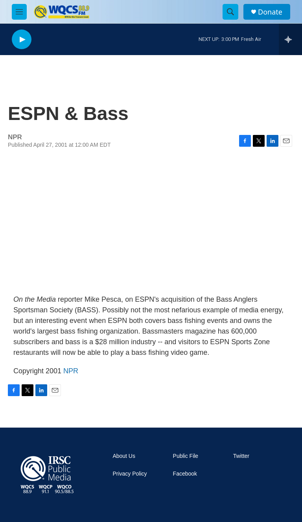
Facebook (185, 474)
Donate (270, 12)
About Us (123, 456)
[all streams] (290, 39)
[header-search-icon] (230, 12)
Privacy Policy (129, 474)
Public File (186, 456)
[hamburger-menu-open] (19, 12)
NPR (70, 371)
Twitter (241, 456)
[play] (21, 39)
